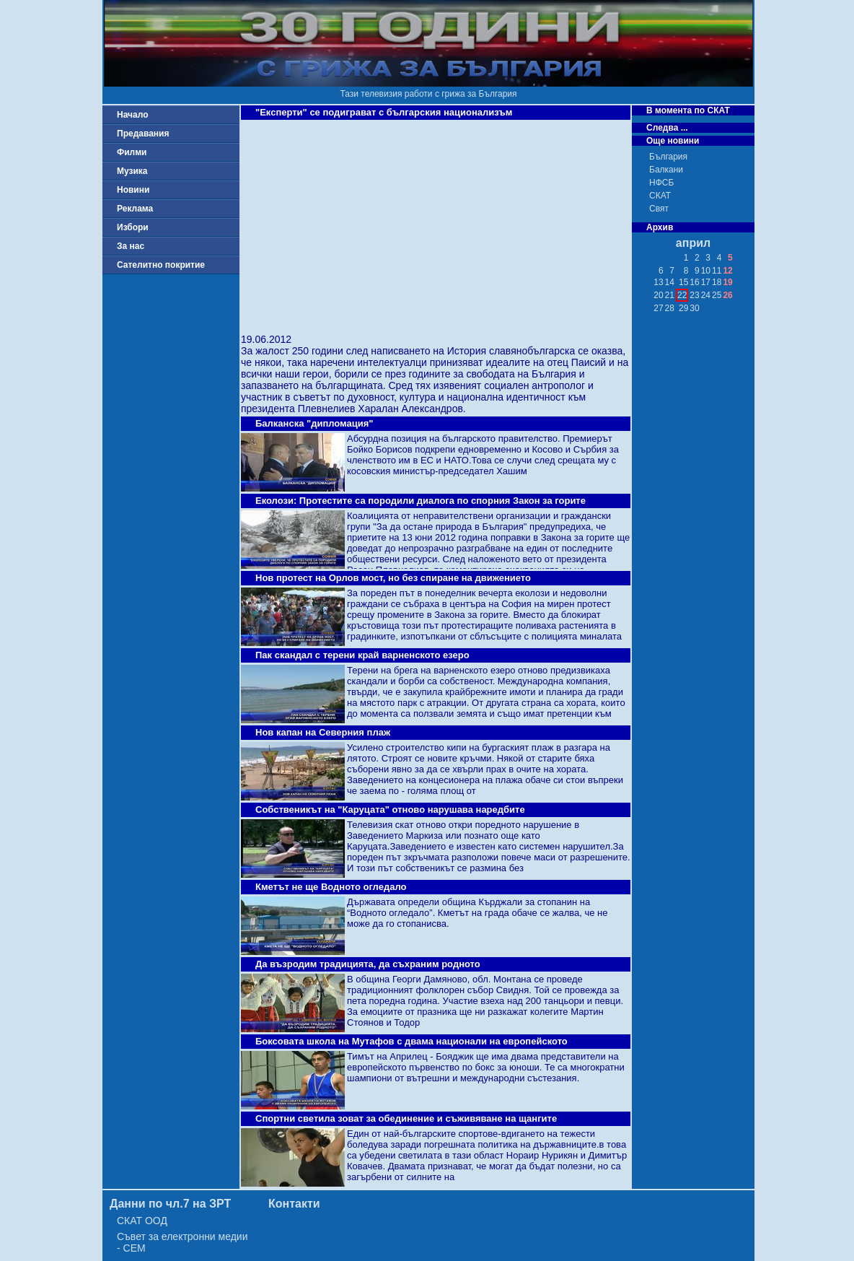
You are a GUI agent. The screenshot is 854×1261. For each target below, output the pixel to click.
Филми (132, 152)
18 (716, 282)
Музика (132, 171)
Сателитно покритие (161, 265)
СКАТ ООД (142, 1220)
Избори (133, 227)
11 (716, 271)
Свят (659, 209)
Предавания (143, 133)
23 (694, 295)
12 (727, 271)
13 (658, 282)
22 (682, 295)
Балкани (666, 170)
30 (694, 308)
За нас (130, 246)
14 (669, 282)
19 (727, 282)
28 (669, 308)
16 (694, 282)
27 (658, 308)
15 (683, 282)
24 (705, 295)
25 (716, 295)
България (668, 157)
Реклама (135, 209)
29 (683, 308)
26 (727, 295)
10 (705, 271)
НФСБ (661, 183)
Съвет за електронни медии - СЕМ (182, 1242)
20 (658, 295)
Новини (133, 190)
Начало (132, 115)
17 (705, 282)
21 (669, 295)
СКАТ (660, 196)
